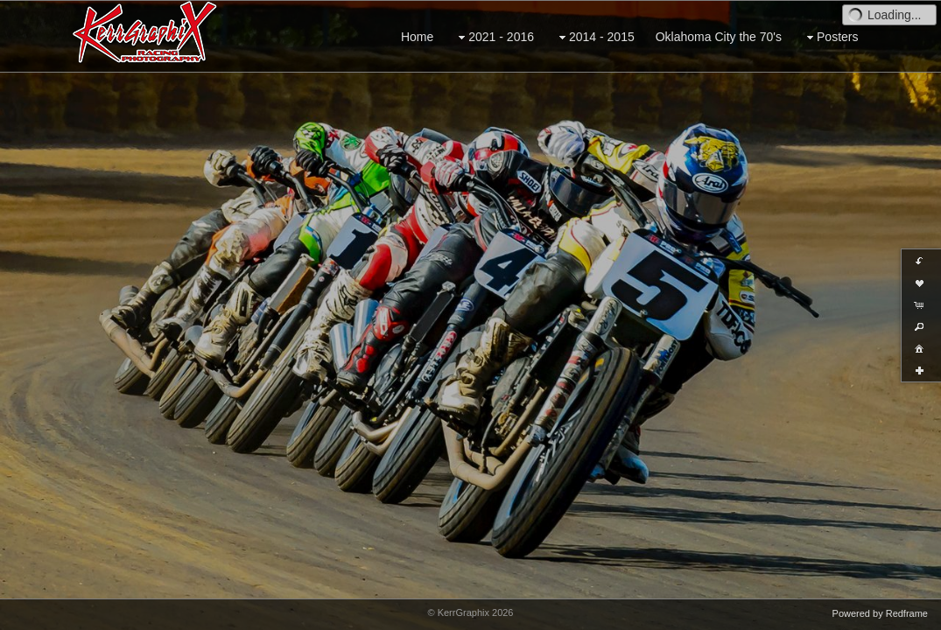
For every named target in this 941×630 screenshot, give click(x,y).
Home (417, 37)
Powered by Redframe (880, 613)
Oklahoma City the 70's (719, 37)
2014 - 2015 (595, 37)
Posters (830, 37)
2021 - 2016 (494, 37)
